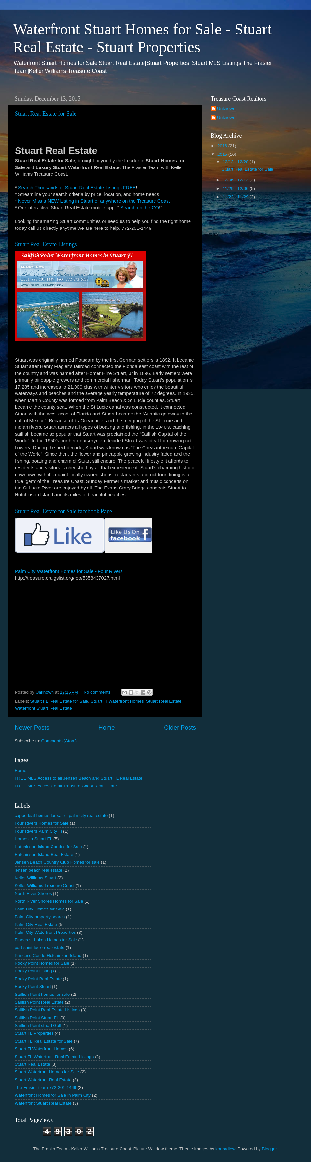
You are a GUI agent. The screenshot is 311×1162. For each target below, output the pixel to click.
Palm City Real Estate (36, 924)
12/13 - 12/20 (236, 161)
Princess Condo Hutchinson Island (48, 955)
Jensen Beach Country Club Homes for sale (57, 862)
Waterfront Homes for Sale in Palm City (53, 1095)
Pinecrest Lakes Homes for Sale (46, 939)
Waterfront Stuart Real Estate (43, 708)
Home (106, 727)
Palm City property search (40, 916)
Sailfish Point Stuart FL (37, 1017)
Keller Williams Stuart (35, 877)
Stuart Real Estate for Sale (45, 113)
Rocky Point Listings (34, 971)
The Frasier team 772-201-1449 (45, 1087)
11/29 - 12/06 (236, 188)
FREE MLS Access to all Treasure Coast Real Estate (66, 786)
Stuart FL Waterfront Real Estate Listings (54, 1056)
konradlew (225, 1148)
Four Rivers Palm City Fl (38, 831)
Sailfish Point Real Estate (39, 1002)
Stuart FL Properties (34, 1033)
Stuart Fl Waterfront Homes (117, 701)
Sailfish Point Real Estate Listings (47, 1009)
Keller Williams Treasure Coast (45, 885)
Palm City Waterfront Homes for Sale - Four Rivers (69, 571)
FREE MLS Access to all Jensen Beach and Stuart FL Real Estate (78, 778)
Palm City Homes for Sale (40, 909)
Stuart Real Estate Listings (46, 244)
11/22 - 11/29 (236, 196)
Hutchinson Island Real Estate (44, 854)
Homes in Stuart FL (33, 838)
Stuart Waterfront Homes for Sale (47, 1071)
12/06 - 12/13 (236, 180)
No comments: (98, 692)
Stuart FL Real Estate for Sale (59, 701)
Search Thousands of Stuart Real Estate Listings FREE (77, 187)
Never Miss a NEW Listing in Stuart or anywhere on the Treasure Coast (94, 201)
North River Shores (33, 893)
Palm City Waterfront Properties (45, 932)
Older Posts (180, 727)
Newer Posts (32, 727)
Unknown (226, 108)
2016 (222, 145)
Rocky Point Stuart (33, 986)
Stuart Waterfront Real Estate (43, 1079)
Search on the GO (139, 207)
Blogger (269, 1148)
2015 (222, 154)
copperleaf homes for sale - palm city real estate (61, 815)
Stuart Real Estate (164, 701)
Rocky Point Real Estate (38, 978)
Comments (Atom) (59, 740)
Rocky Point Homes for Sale (42, 963)
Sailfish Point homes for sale (42, 994)
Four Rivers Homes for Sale (42, 823)
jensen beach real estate (38, 870)
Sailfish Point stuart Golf (38, 1025)
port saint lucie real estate (39, 947)
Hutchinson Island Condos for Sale (48, 846)
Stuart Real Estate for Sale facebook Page (63, 511)
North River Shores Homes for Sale (49, 901)
